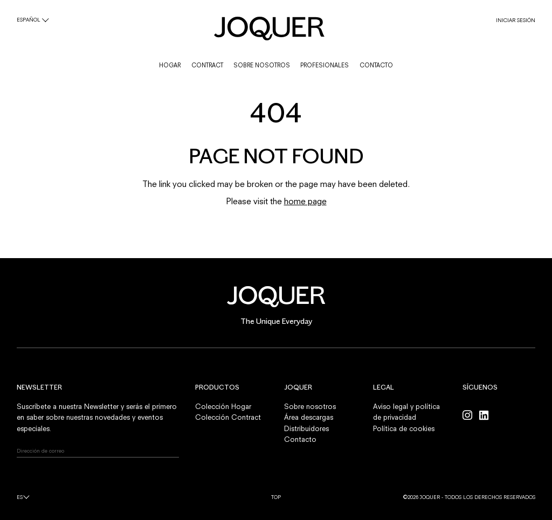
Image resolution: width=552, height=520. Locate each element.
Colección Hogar (223, 406)
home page (305, 201)
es (20, 497)
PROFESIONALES (324, 65)
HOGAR (170, 65)
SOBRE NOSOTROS (261, 65)
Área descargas (308, 417)
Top (276, 497)
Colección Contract (228, 417)
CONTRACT (207, 65)
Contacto (300, 439)
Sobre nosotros (310, 406)
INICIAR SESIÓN (515, 20)
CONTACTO (376, 65)
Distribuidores (306, 428)
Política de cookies (403, 428)
